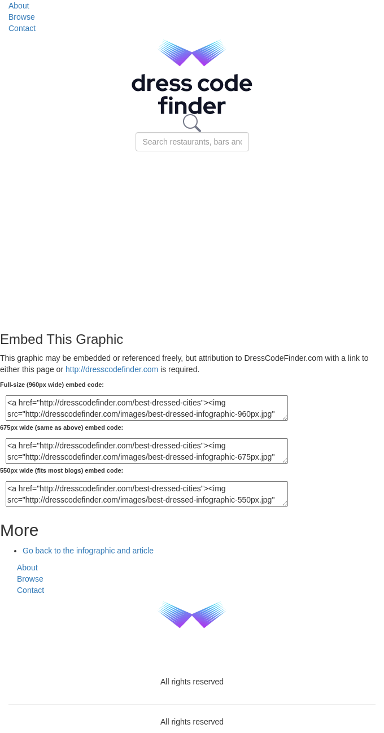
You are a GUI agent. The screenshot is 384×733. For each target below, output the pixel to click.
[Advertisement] (192, 236)
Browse (21, 16)
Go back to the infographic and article (88, 550)
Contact (22, 28)
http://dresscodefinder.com (112, 369)
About (18, 5)
